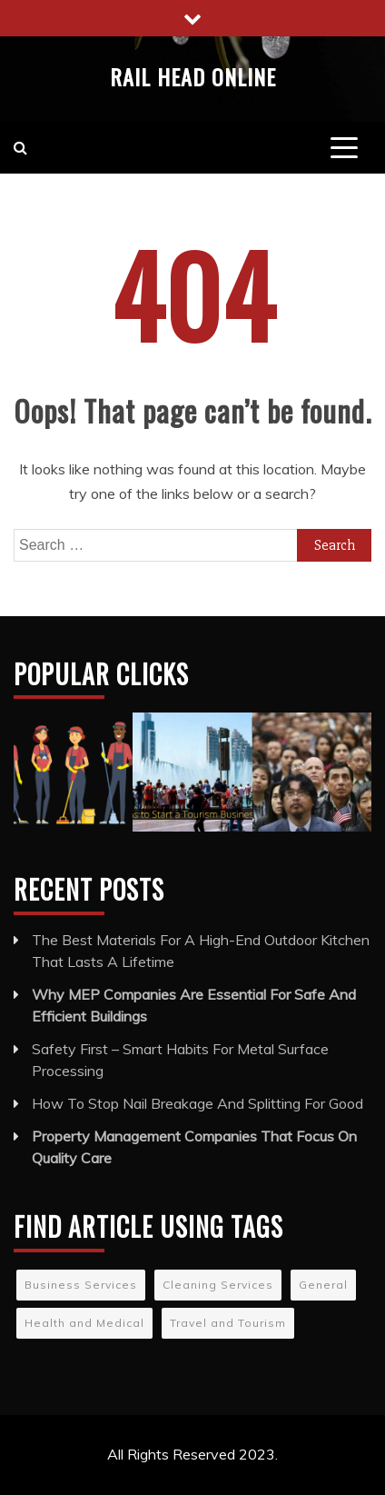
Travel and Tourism (228, 1323)
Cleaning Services (218, 1284)
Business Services (81, 1284)
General (323, 1284)
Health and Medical (84, 1323)
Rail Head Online (193, 76)
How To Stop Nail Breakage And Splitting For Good (197, 1103)
